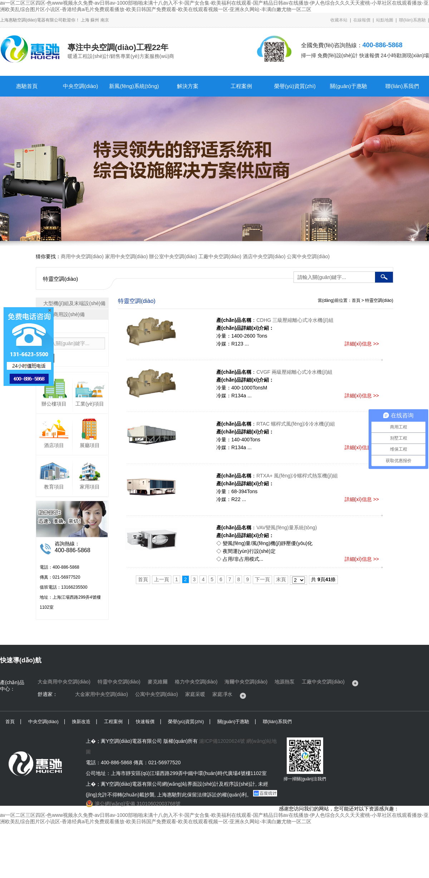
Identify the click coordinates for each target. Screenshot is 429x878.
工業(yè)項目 (89, 404)
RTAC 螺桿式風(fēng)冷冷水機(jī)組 (295, 424)
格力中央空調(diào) (196, 682)
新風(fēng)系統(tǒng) (134, 86)
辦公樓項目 (53, 404)
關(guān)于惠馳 (348, 86)
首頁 (143, 579)
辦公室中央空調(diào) (173, 256)
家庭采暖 (195, 694)
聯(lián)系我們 (402, 86)
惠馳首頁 (27, 86)
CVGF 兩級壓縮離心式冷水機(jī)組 (294, 372)
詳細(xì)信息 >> (362, 344)
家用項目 (90, 487)
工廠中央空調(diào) (219, 256)
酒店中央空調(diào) (264, 256)
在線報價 (361, 20)
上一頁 (161, 579)
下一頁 (262, 579)
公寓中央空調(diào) (308, 256)
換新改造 (81, 721)
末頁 (281, 579)
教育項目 (54, 487)
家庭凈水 (222, 694)
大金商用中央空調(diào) (64, 682)
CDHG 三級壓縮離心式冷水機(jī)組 (294, 320)
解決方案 (187, 86)
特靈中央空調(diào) (119, 682)
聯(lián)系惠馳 (412, 20)
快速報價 (145, 721)
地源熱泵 (285, 682)
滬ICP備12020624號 (222, 741)
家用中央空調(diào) (126, 256)
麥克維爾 (158, 682)
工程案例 (241, 86)
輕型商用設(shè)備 (64, 314)
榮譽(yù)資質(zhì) (295, 86)
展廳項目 (90, 445)
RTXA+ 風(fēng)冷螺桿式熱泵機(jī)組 (297, 476)
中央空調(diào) (80, 86)
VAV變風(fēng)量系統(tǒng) (286, 527)
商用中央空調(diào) (82, 256)
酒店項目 (54, 445)
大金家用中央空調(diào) (101, 694)
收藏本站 (338, 20)
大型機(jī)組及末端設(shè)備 (74, 303)
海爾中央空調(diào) (246, 682)
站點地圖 (384, 20)
